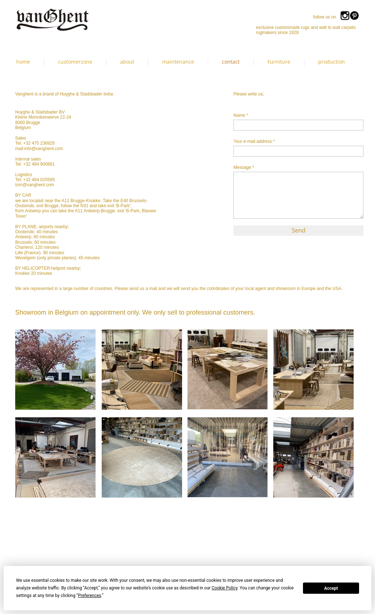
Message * (243, 167)
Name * (240, 115)
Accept (331, 588)
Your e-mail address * (254, 141)
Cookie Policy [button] (224, 587)
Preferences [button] (89, 595)
